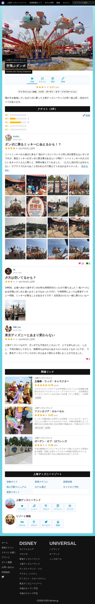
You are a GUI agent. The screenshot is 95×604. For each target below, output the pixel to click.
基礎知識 (67, 482)
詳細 (32, 80)
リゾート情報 (23, 516)
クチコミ (42, 80)
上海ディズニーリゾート (17, 3)
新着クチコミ (41, 482)
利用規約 (6, 572)
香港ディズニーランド (29, 559)
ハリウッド (54, 549)
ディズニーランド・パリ (30, 569)
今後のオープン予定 (28, 588)
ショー (34, 507)
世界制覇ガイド (36, 3)
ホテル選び (40, 487)
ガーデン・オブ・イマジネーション (61, 92)
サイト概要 (7, 562)
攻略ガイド (12, 482)
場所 (53, 80)
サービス (46, 523)
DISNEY (28, 543)
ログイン (66, 3)
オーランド (54, 554)
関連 (63, 80)
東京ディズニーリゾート (30, 583)
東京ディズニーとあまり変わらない (30, 335)
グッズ (70, 507)
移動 (58, 523)
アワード (6, 557)
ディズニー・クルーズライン (32, 578)
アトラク (22, 507)
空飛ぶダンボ (16, 66)
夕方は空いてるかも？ (20, 277)
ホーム (5, 542)
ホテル (22, 523)
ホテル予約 (49, 3)
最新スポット (13, 492)
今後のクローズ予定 (28, 593)
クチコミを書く (9, 552)
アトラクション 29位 (27, 92)
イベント (58, 507)
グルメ (46, 507)
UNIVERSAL (62, 543)
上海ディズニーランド (16, 60)
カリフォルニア (26, 549)
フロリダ (23, 554)
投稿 (58, 3)
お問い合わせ (8, 567)
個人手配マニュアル (16, 487)
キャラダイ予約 (71, 487)
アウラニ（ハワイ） (28, 574)
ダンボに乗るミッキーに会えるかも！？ (33, 144)
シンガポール (55, 559)
